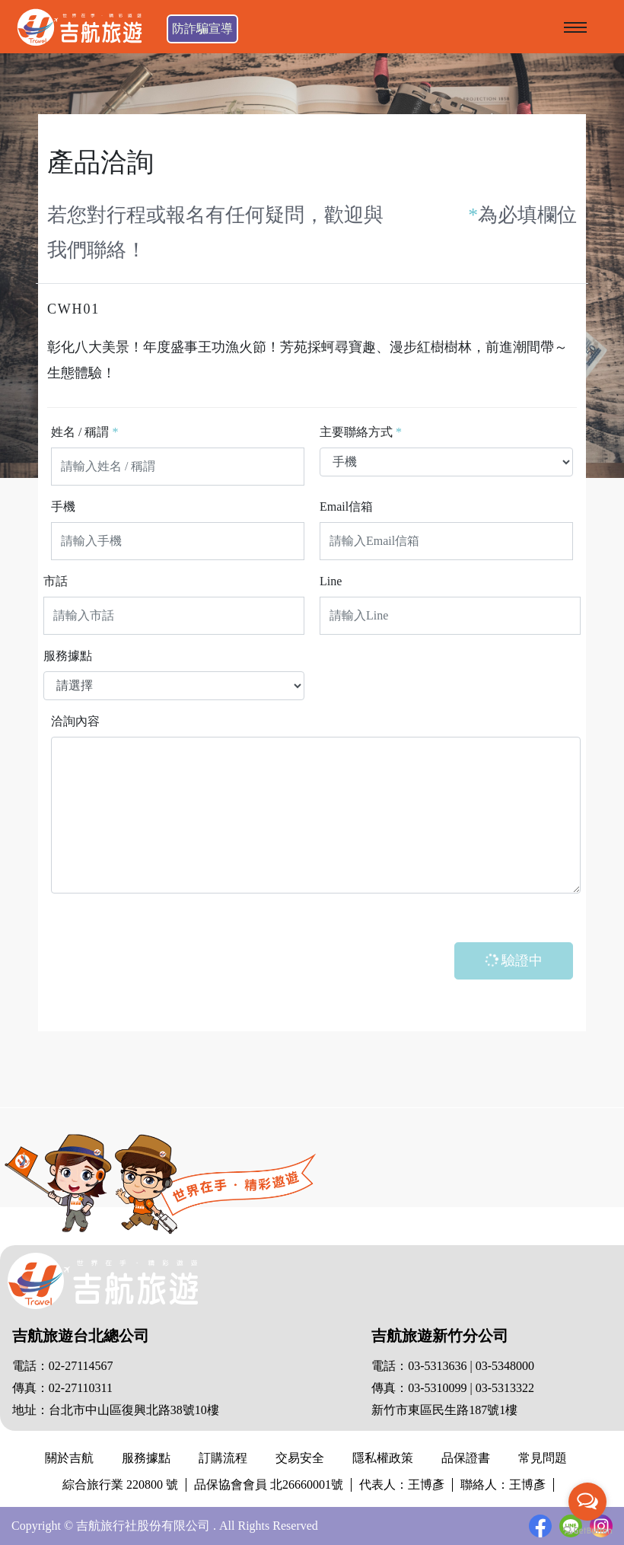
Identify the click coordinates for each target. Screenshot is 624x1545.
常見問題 (542, 1457)
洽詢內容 (75, 721)
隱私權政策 (382, 1457)
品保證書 (465, 1457)
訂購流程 (223, 1457)
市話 (55, 581)
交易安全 (299, 1457)
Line (331, 581)
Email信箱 (346, 506)
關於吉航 (69, 1457)
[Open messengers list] (587, 1502)
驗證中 (512, 960)
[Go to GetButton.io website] (587, 1530)
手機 (63, 506)
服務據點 (67, 655)
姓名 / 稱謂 (84, 431)
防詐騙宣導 (202, 28)
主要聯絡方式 (361, 431)
